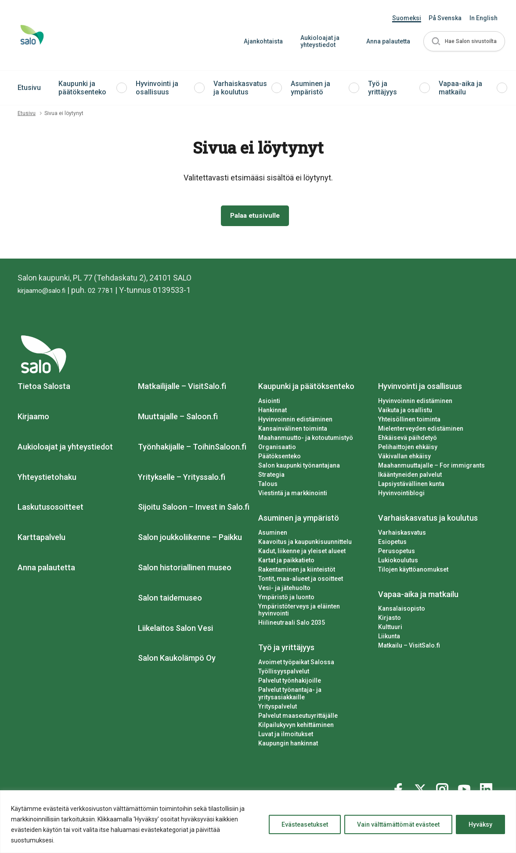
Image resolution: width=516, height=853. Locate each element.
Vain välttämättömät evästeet (398, 824)
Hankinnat (272, 411)
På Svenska (445, 18)
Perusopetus (396, 552)
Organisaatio (277, 448)
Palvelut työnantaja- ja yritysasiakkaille (313, 691)
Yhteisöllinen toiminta (409, 421)
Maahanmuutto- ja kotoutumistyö (305, 439)
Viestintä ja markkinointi (292, 494)
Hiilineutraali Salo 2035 (291, 624)
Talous (268, 485)
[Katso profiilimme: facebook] (400, 782)
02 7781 (111, 292)
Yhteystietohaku (47, 478)
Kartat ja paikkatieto (286, 561)
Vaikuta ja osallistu (405, 411)
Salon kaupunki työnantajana (299, 467)
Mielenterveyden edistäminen (420, 430)
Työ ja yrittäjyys (382, 87)
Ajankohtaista (259, 41)
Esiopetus (392, 543)
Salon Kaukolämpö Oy (177, 660)
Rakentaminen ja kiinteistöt (296, 571)
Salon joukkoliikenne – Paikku (190, 538)
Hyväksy (480, 824)
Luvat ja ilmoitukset (285, 728)
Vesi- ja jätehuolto (284, 589)
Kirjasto (389, 619)
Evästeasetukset (304, 824)
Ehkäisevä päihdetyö (407, 439)
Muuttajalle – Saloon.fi (178, 418)
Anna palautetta (385, 41)
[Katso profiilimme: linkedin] (487, 782)
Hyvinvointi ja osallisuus (157, 87)
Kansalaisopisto (401, 610)
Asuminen (272, 534)
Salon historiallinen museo (184, 569)
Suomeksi (406, 18)
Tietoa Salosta (44, 387)
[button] (462, 41)
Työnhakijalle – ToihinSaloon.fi (192, 448)
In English (483, 18)
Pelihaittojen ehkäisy (407, 448)
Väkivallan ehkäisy (404, 457)
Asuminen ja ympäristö (310, 87)
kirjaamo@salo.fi (46, 292)
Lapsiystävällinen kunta (411, 485)
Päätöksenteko (279, 457)
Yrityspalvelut (277, 700)
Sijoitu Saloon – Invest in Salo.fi (193, 509)
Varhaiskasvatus (402, 534)
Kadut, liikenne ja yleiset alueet (302, 552)
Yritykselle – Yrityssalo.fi (181, 478)
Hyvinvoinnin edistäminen (295, 421)
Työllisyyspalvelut (283, 673)
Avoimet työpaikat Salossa (296, 663)
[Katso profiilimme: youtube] (465, 782)
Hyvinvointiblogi (401, 494)
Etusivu (29, 87)
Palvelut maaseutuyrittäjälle (298, 709)
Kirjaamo (33, 418)
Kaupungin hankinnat (288, 737)
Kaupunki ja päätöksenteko (82, 87)
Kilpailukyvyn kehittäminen (296, 719)
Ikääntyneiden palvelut (410, 476)
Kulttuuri (390, 628)
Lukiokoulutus (398, 561)
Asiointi (269, 402)
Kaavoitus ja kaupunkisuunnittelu (305, 543)
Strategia (271, 476)
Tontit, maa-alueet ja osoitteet (300, 580)
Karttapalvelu (41, 538)
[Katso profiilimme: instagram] (444, 782)
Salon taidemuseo (170, 599)
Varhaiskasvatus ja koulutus (240, 87)
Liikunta (389, 637)
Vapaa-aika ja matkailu (460, 87)
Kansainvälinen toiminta (292, 430)
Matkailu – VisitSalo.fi (409, 647)
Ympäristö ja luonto (286, 598)
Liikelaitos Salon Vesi (175, 629)
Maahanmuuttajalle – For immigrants (431, 467)
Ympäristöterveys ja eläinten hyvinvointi (299, 612)
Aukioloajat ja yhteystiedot (316, 41)
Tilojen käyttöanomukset (413, 571)
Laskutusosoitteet (50, 509)
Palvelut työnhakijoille (289, 682)
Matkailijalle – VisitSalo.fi (182, 387)
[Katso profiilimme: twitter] (422, 782)
